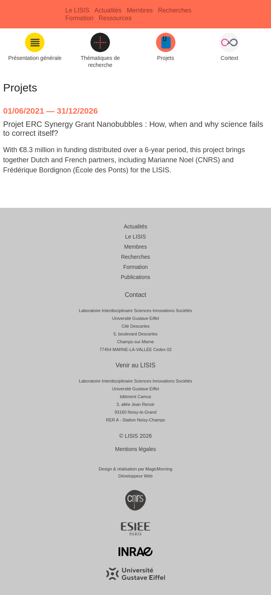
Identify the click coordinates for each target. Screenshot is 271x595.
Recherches (174, 10)
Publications (136, 277)
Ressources (115, 18)
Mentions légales (135, 449)
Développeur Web (136, 476)
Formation (80, 18)
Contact (135, 294)
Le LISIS (77, 10)
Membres (140, 10)
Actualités (107, 10)
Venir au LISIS (135, 365)
